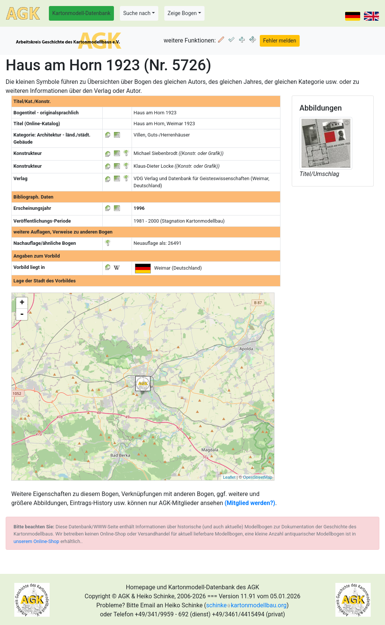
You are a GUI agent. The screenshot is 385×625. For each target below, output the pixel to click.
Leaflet (229, 477)
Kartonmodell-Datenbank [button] (81, 13)
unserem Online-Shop (36, 541)
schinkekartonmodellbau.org (246, 605)
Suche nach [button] (136, 13)
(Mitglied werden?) (249, 503)
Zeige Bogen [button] (182, 13)
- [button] (21, 314)
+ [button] (22, 303)
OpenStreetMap (257, 477)
